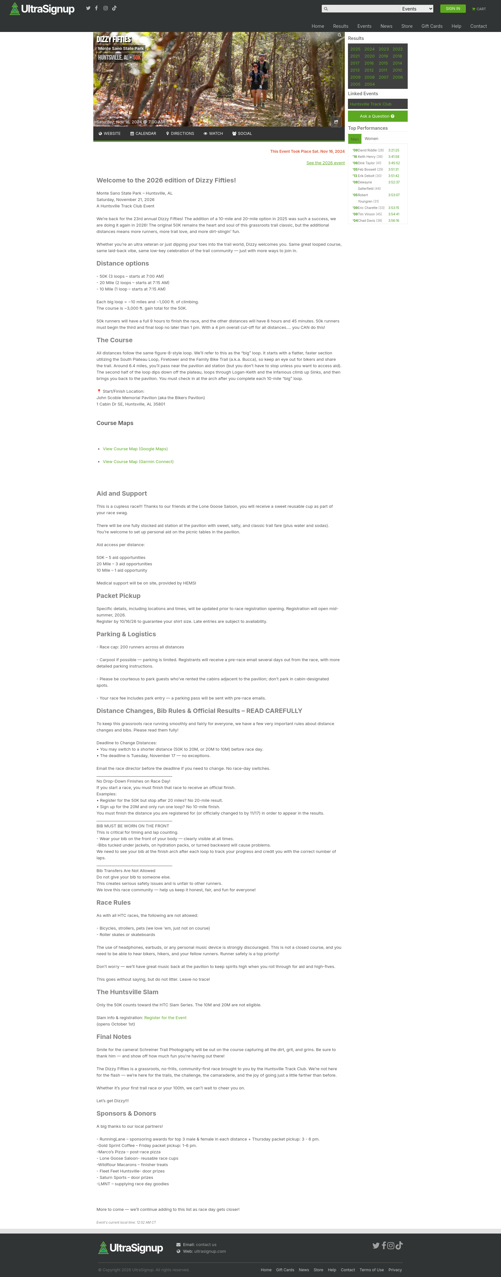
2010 (397, 70)
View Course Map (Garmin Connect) (138, 461)
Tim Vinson (366, 214)
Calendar (143, 133)
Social (242, 133)
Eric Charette (367, 208)
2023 (384, 48)
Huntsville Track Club (370, 103)
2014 (397, 63)
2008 (369, 77)
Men (355, 139)
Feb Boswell (367, 169)
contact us (206, 1244)
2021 (354, 55)
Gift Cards (432, 26)
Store (406, 26)
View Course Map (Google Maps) (135, 448)
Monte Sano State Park (121, 48)
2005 (355, 84)
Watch (213, 133)
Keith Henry (366, 157)
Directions (179, 133)
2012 (369, 70)
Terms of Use (372, 1269)
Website (109, 133)
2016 (369, 63)
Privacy (395, 1269)
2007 (384, 77)
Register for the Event (165, 1017)
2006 (398, 77)
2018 (397, 55)
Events (365, 26)
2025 (355, 48)
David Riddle (367, 150)
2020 (369, 55)
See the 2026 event (325, 162)
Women (371, 138)
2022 (398, 48)
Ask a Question (377, 116)
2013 (354, 70)
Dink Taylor (366, 163)
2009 (355, 77)
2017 (354, 63)
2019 (383, 55)
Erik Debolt (366, 176)
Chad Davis (366, 220)
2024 (369, 48)
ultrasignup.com (210, 1251)
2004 (369, 84)
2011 (383, 70)
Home (318, 26)
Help (456, 26)
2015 (383, 63)
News (386, 26)
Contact (478, 26)
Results (341, 26)
